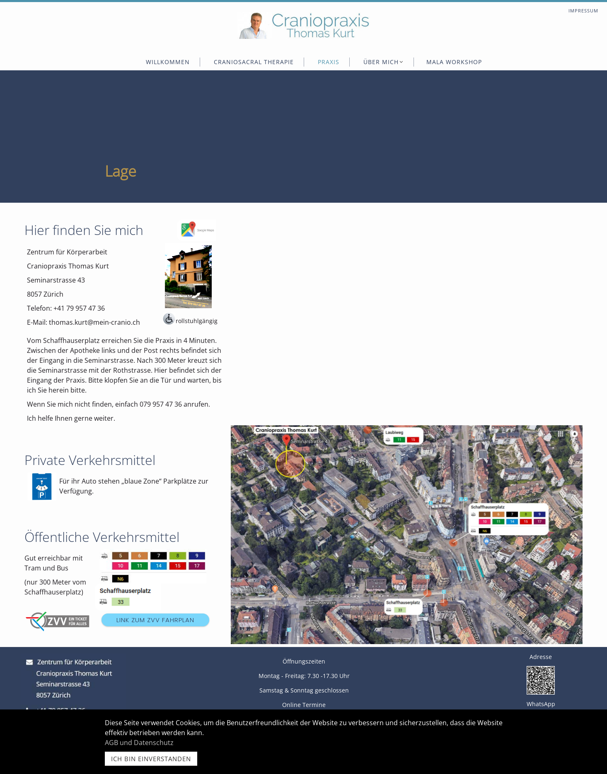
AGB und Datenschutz (139, 742)
